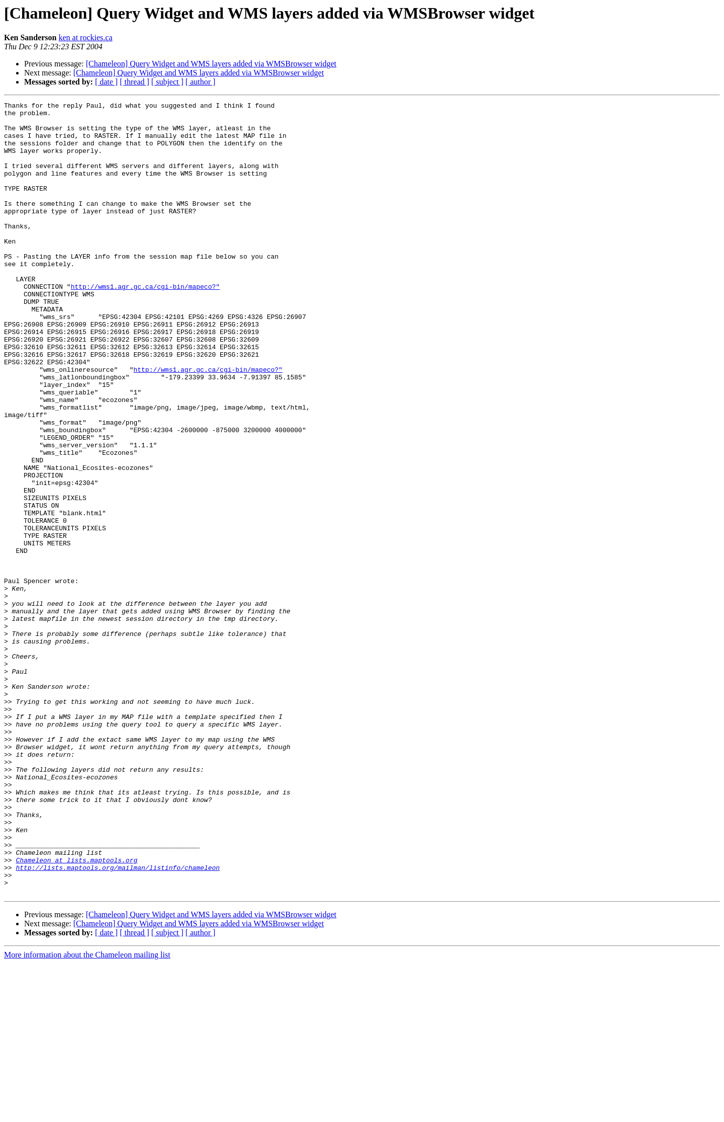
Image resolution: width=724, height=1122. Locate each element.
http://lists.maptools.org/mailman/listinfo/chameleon (118, 1021)
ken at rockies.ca (85, 37)
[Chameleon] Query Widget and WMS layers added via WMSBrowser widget (211, 63)
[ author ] (201, 81)
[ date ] (106, 81)
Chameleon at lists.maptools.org (76, 1012)
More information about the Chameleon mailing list (87, 1113)
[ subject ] (167, 81)
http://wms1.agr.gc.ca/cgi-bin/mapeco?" (145, 324)
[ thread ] (134, 81)
